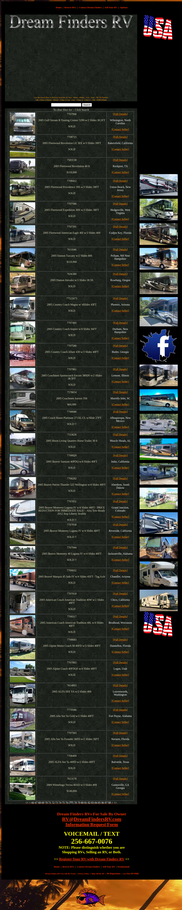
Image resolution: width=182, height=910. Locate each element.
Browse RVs (70, 7)
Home (59, 7)
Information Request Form (91, 824)
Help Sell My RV (98, 874)
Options (124, 7)
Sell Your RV (111, 7)
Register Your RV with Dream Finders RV (91, 859)
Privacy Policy (83, 874)
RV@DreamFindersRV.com (91, 819)
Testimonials (123, 866)
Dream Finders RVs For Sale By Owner (91, 814)
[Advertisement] (35, 75)
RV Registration (113, 874)
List (124, 874)
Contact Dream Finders (90, 7)
